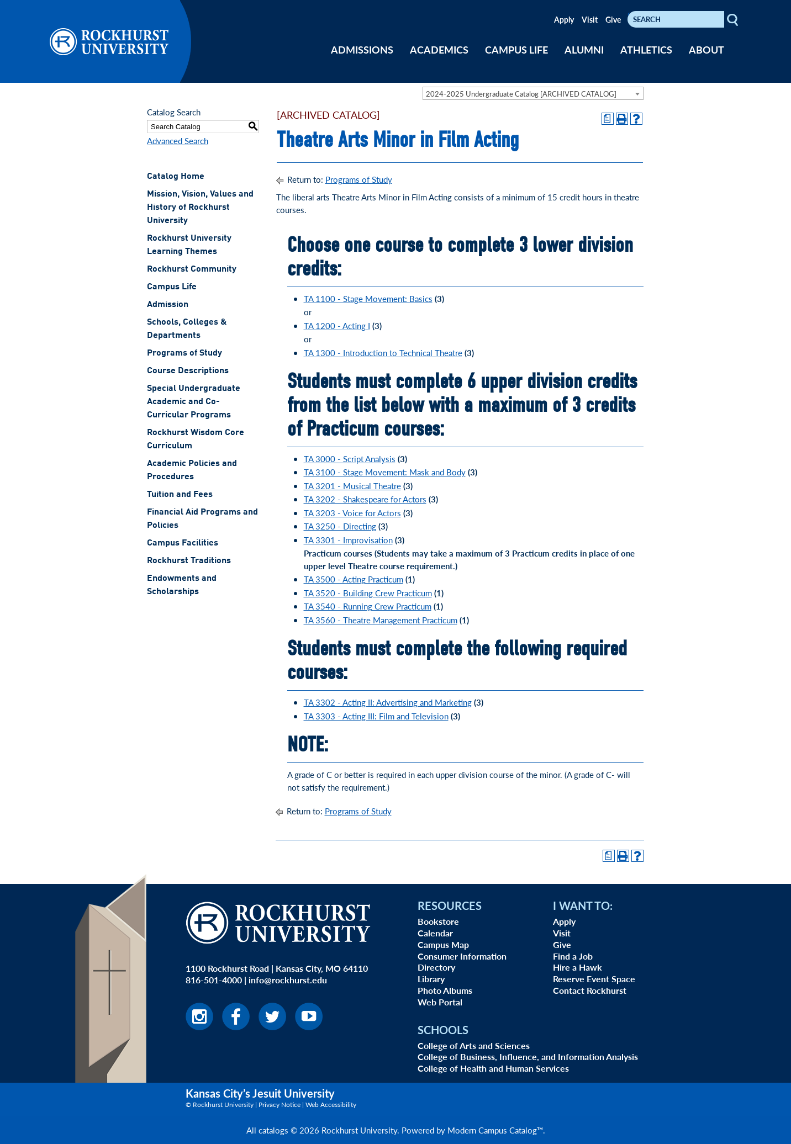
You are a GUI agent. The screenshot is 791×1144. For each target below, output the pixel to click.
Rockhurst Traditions (189, 561)
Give (613, 19)
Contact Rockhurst (589, 990)
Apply (564, 19)
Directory (436, 967)
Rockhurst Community (191, 269)
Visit (590, 19)
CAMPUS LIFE (516, 49)
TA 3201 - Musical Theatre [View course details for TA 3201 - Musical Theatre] (352, 485)
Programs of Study (184, 353)
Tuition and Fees (180, 494)
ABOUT (706, 49)
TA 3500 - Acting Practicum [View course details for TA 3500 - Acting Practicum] (353, 579)
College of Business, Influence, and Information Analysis (528, 1056)
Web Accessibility (330, 1104)
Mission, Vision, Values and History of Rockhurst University (200, 207)
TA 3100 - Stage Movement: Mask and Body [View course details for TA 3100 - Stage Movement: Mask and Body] (385, 472)
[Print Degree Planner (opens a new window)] (608, 119)
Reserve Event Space (594, 978)
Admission (167, 304)
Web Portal (440, 1001)
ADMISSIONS (362, 49)
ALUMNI (584, 49)
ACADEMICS (439, 49)
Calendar (435, 932)
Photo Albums (445, 990)
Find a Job (573, 956)
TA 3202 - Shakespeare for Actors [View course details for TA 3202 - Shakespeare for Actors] (365, 499)
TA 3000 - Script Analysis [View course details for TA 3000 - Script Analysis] (350, 458)
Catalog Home (175, 176)
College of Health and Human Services (493, 1068)
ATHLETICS (646, 49)
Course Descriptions (188, 371)
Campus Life (172, 287)
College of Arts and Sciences (474, 1045)
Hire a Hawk (577, 967)
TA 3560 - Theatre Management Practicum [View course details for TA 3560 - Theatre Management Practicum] (380, 620)
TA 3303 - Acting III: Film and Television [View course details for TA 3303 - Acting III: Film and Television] (376, 716)
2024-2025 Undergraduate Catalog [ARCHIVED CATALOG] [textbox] (521, 93)
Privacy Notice (279, 1104)
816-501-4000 (214, 979)
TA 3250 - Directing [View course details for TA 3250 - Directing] (340, 526)
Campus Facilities (182, 543)
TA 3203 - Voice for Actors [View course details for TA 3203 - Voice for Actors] (352, 512)
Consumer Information (462, 956)
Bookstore (438, 921)
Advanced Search (177, 140)
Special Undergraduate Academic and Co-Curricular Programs (193, 402)
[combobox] (533, 93)
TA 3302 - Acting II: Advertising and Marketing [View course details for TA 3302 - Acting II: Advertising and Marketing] (388, 702)
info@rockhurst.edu (288, 979)
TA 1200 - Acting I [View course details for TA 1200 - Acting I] (337, 325)
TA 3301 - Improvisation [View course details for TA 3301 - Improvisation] (348, 539)
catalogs (273, 1130)
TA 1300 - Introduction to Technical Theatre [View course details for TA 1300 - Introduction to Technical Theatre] (383, 352)
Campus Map (443, 944)
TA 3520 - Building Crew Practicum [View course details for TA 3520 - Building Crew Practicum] (368, 593)
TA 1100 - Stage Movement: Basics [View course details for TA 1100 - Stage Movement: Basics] (368, 298)
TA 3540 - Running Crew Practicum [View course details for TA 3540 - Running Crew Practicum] (367, 606)
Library (431, 978)
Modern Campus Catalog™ (495, 1130)
